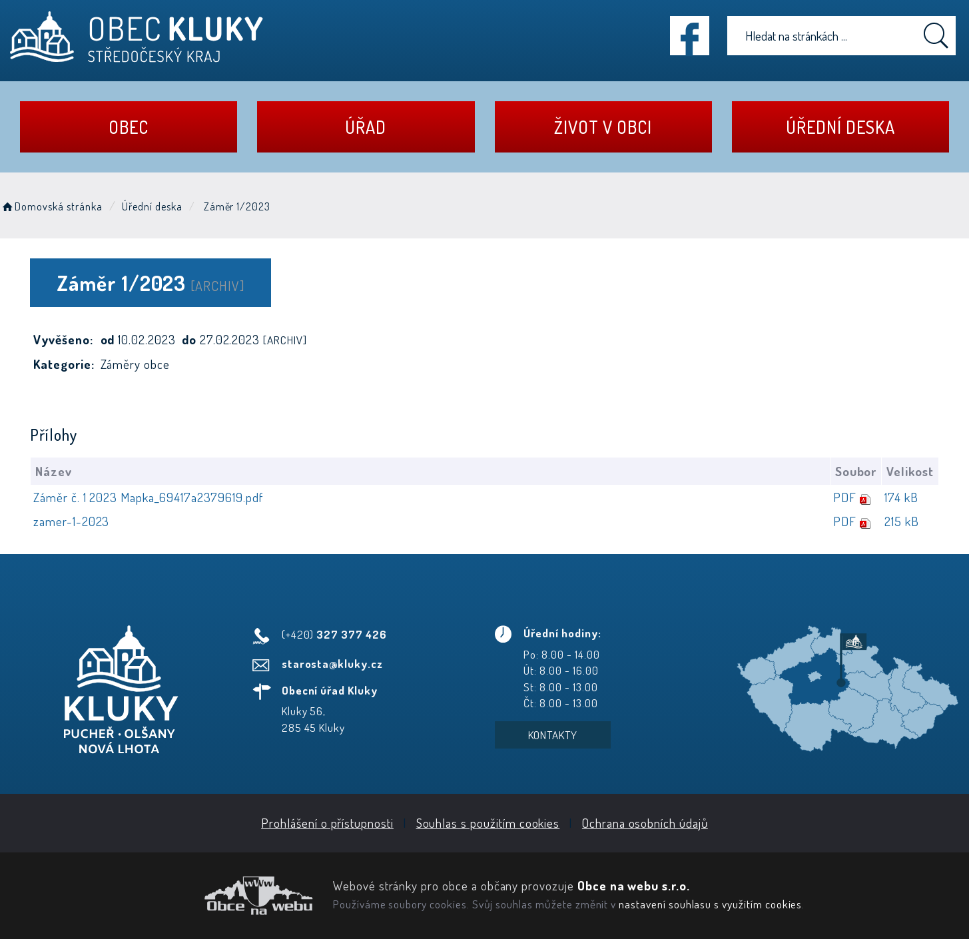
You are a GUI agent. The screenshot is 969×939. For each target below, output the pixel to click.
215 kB (901, 521)
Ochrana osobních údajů (645, 822)
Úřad (365, 127)
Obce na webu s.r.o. (633, 885)
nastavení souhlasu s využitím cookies (710, 903)
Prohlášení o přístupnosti (327, 822)
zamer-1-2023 (71, 521)
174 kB (901, 497)
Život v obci (602, 127)
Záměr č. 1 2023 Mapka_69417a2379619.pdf (148, 497)
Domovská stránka (51, 206)
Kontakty (553, 735)
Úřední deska (840, 127)
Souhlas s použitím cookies (488, 822)
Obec (129, 127)
